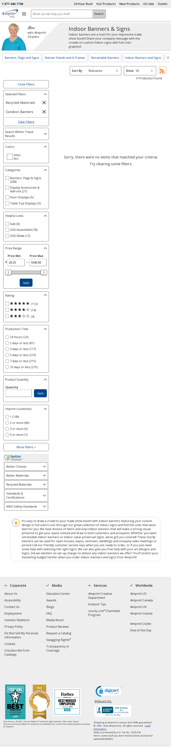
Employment (13, 613)
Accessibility (12, 600)
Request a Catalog (58, 633)
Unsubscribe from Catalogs (16, 652)
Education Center (58, 594)
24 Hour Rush (83, 4)
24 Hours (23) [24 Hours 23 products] (19, 337)
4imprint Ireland (141, 613)
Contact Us (11, 607)
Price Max (36, 256)
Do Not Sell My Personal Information (21, 635)
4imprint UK (138, 607)
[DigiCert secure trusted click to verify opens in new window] (109, 673)
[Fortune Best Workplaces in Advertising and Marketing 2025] (15, 683)
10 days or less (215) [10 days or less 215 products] (24, 367)
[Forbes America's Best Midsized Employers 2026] (67, 683)
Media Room (55, 620)
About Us (10, 594)
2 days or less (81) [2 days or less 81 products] (22, 343)
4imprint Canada (141, 600)
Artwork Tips (97, 604)
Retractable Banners (105, 58)
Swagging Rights (58, 640)
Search (99, 13)
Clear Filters (26, 122)
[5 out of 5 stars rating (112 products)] (25, 304)
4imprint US (138, 594)
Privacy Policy (14, 627)
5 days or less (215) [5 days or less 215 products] (23, 355)
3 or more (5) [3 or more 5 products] (19, 429)
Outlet (163, 4)
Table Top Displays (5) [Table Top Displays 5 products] (25, 203)
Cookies (10, 644)
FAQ (49, 613)
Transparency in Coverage (58, 648)
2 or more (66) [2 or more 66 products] (19, 423)
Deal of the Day (140, 630)
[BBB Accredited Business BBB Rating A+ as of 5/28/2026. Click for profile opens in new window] (113, 692)
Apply (26, 282)
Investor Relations (17, 620)
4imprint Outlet (140, 624)
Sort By (77, 71)
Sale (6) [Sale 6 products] (15, 224)
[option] (16, 156)
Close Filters (26, 84)
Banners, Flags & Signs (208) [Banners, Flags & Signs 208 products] (25, 180)
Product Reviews (57, 627)
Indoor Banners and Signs (143, 58)
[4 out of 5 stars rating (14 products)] (25, 310)
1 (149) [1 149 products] (14, 417)
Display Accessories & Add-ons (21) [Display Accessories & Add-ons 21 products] (24, 189)
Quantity (11, 387)
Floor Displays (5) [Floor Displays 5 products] (22, 197)
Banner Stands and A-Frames (65, 58)
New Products (129, 4)
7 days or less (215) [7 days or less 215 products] (23, 361)
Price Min (14, 256)
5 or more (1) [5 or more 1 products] (19, 434)
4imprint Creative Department (100, 596)
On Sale (148, 4)
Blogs (50, 607)
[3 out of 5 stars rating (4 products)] (25, 316)
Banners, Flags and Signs (22, 58)
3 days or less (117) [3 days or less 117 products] (23, 349)
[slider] (8, 272)
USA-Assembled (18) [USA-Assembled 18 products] (23, 230)
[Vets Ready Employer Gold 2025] (39, 683)
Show (130, 71)
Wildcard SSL (103, 683)
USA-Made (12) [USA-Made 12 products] (20, 236)
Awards (51, 600)
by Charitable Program (104, 613)
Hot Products (106, 4)
